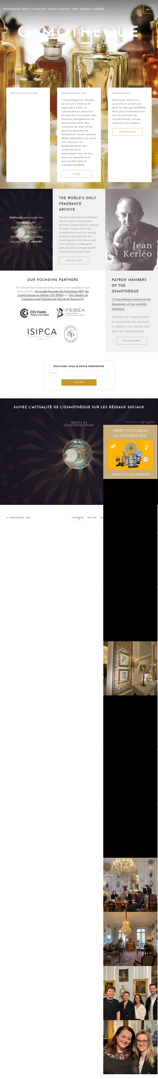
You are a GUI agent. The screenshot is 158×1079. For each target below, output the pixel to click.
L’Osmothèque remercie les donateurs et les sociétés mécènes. (131, 304)
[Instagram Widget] (139, 422)
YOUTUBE (105, 518)
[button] (130, 452)
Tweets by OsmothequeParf (79, 424)
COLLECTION (39, 9)
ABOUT (26, 9)
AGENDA (77, 174)
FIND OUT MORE (74, 260)
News (75, 9)
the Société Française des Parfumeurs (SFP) (59, 291)
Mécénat (86, 9)
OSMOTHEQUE (12, 9)
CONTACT (65, 9)
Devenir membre (131, 341)
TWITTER (92, 518)
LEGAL (148, 518)
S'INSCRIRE (79, 382)
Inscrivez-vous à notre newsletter (79, 366)
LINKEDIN (120, 518)
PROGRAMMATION (127, 132)
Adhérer (98, 9)
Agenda (53, 9)
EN (149, 9)
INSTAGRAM (135, 518)
